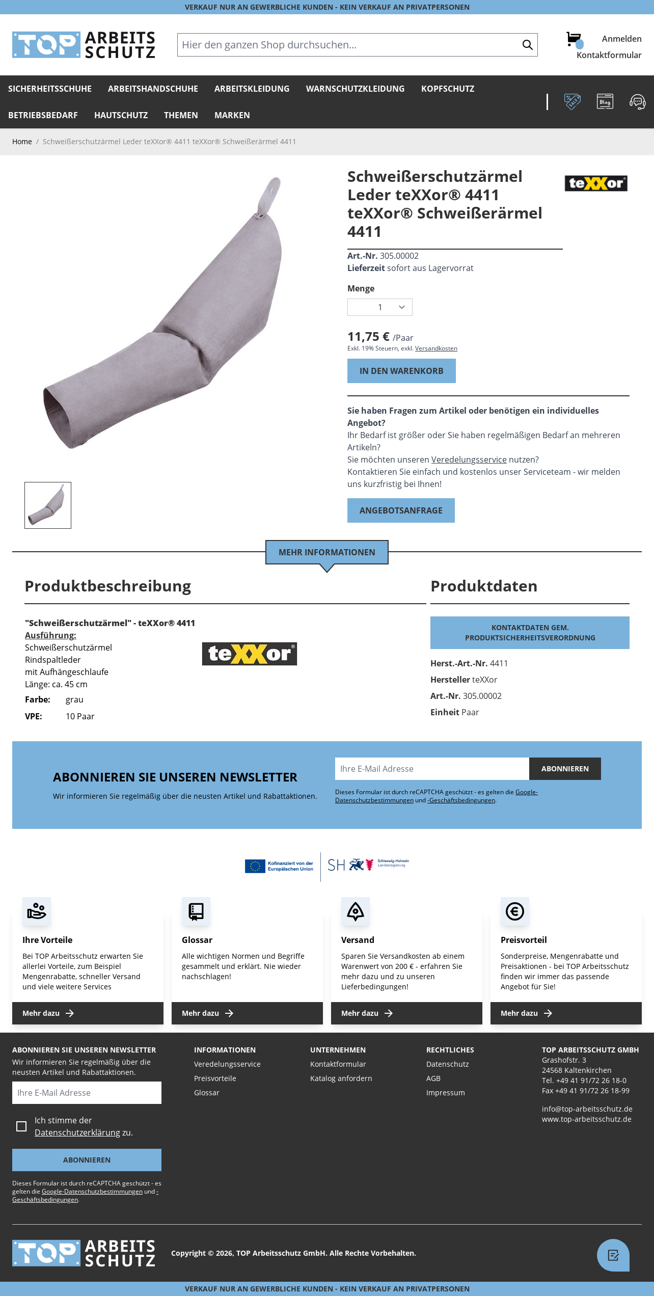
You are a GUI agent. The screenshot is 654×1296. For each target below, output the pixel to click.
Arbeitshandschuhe (153, 88)
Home (22, 141)
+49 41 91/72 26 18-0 (591, 1080)
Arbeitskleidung (252, 88)
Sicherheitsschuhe (50, 88)
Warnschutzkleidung (355, 88)
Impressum (445, 1092)
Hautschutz (121, 115)
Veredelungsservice (469, 459)
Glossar (207, 1092)
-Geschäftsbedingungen (461, 800)
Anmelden (622, 38)
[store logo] (83, 44)
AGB (433, 1078)
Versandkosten (436, 348)
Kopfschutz (447, 88)
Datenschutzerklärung (77, 1132)
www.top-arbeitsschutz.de (587, 1119)
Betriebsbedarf (43, 115)
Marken (232, 115)
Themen (181, 115)
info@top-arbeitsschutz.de (587, 1109)
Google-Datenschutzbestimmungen (92, 1191)
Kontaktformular (609, 55)
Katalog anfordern (341, 1078)
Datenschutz (447, 1064)
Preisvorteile (215, 1078)
